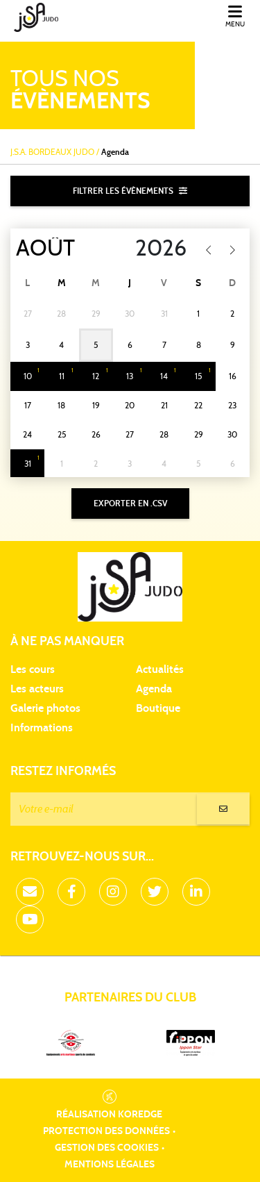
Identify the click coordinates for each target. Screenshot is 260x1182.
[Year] (152, 249)
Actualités (160, 669)
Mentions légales (109, 1164)
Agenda (154, 688)
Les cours (32, 669)
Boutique (158, 708)
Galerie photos (45, 708)
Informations (41, 727)
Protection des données (106, 1131)
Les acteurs (37, 688)
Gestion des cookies (107, 1148)
